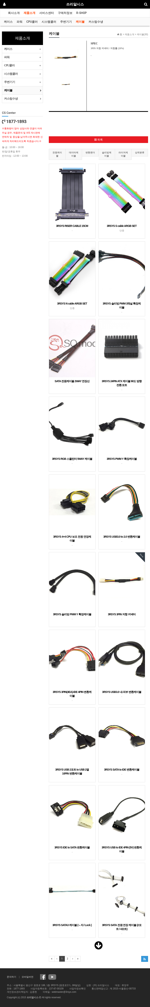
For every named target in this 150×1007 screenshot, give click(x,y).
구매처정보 (65, 13)
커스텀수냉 (95, 21)
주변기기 (66, 21)
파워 (19, 21)
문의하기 (11, 977)
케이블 (80, 21)
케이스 (8, 21)
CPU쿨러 (32, 21)
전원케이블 (57, 154)
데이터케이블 (73, 154)
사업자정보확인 (77, 988)
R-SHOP (81, 13)
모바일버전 (27, 977)
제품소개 (29, 13)
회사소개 (14, 13)
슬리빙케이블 (106, 154)
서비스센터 (46, 13)
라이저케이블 (123, 154)
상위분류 (139, 152)
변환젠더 (90, 152)
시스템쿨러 (49, 21)
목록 (98, 139)
